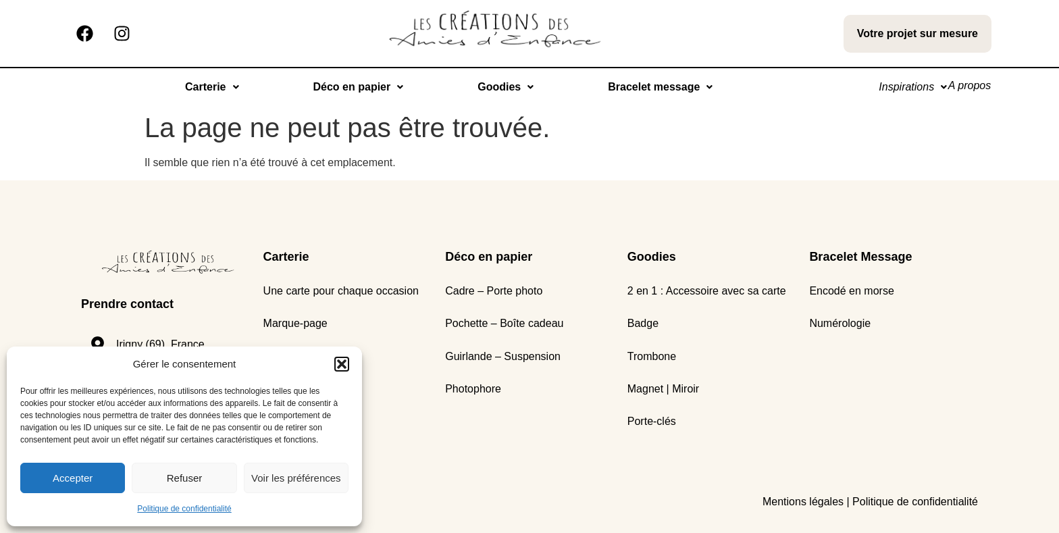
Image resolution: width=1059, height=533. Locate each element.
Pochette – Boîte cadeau (504, 323)
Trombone (651, 356)
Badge (642, 323)
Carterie (204, 87)
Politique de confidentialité (184, 508)
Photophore (473, 389)
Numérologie (840, 323)
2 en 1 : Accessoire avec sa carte (706, 291)
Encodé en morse (851, 291)
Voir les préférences (296, 478)
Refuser (185, 478)
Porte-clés (651, 421)
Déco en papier (350, 87)
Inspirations (901, 87)
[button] (341, 364)
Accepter (73, 478)
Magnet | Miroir (663, 389)
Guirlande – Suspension (503, 356)
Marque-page (295, 323)
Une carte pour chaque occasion (341, 291)
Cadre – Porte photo (493, 291)
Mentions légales (803, 501)
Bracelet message (652, 87)
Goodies (498, 87)
